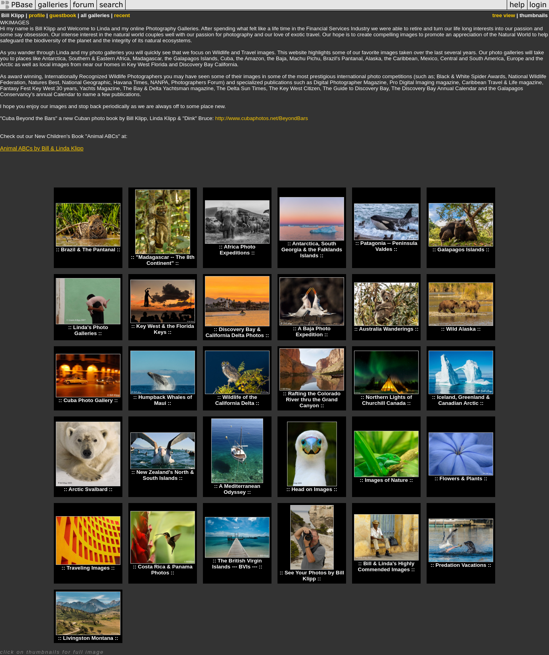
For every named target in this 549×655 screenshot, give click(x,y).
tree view (503, 15)
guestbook (62, 15)
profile (37, 15)
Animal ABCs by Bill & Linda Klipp (41, 148)
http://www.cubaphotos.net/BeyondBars (261, 118)
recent (122, 15)
